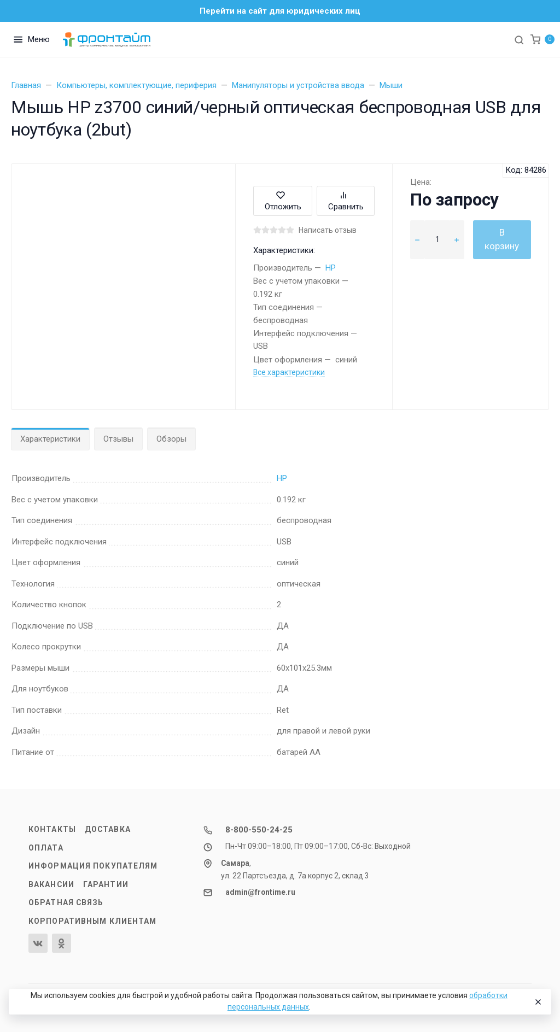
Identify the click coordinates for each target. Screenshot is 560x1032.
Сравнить (346, 201)
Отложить (283, 201)
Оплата (45, 847)
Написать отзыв (328, 230)
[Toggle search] (519, 39)
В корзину (502, 239)
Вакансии (51, 884)
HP (330, 268)
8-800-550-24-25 (259, 830)
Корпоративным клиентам (92, 921)
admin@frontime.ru (260, 892)
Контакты (52, 829)
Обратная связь (66, 902)
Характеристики (50, 439)
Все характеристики (289, 372)
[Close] (537, 1002)
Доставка (108, 829)
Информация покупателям (93, 865)
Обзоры (171, 439)
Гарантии (106, 884)
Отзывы (118, 439)
